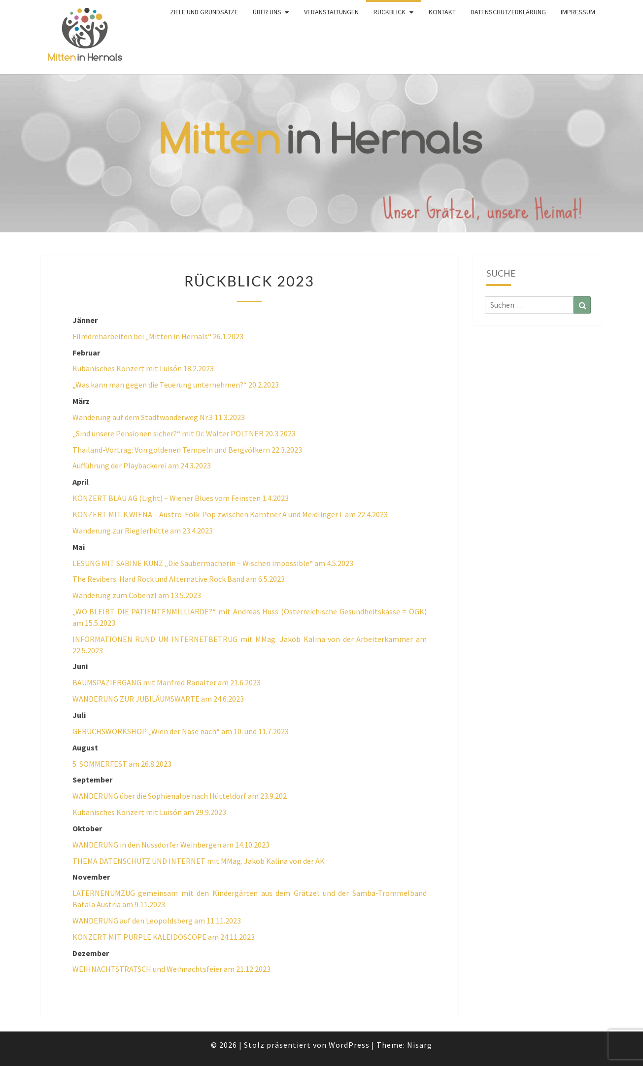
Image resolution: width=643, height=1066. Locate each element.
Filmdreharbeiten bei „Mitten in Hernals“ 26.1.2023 (157, 336)
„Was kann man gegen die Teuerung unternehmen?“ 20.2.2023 (175, 385)
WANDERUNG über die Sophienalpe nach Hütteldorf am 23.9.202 (179, 796)
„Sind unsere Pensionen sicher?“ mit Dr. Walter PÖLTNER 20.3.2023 (184, 433)
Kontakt (442, 11)
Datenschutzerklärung (508, 11)
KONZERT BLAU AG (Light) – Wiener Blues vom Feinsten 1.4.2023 (180, 498)
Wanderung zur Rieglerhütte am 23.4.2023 (142, 530)
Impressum (578, 11)
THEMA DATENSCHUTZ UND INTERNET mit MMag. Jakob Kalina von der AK (198, 861)
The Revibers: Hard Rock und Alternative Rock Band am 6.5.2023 (178, 579)
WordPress (349, 1045)
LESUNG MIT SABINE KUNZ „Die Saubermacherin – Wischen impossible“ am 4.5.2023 (212, 563)
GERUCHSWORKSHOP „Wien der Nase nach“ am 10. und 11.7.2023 (180, 731)
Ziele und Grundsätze (204, 11)
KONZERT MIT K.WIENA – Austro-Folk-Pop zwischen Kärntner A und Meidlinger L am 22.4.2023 (230, 514)
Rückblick (389, 11)
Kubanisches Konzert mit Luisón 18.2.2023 (143, 368)
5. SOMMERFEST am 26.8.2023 (121, 764)
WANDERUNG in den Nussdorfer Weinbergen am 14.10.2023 (171, 845)
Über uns (267, 11)
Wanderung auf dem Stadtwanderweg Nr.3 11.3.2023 (158, 417)
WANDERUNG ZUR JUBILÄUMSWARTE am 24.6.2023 (158, 699)
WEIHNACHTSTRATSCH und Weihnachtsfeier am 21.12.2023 (171, 969)
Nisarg (419, 1045)
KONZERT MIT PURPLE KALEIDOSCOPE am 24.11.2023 (163, 937)
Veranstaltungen (331, 11)
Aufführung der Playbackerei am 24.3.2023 (141, 465)
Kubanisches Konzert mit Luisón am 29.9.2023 (149, 812)
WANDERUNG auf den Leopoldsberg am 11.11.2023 (156, 920)
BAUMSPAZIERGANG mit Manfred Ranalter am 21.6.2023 (166, 682)
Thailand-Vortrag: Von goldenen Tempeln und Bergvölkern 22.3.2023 (187, 450)
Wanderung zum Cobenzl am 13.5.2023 (136, 595)
